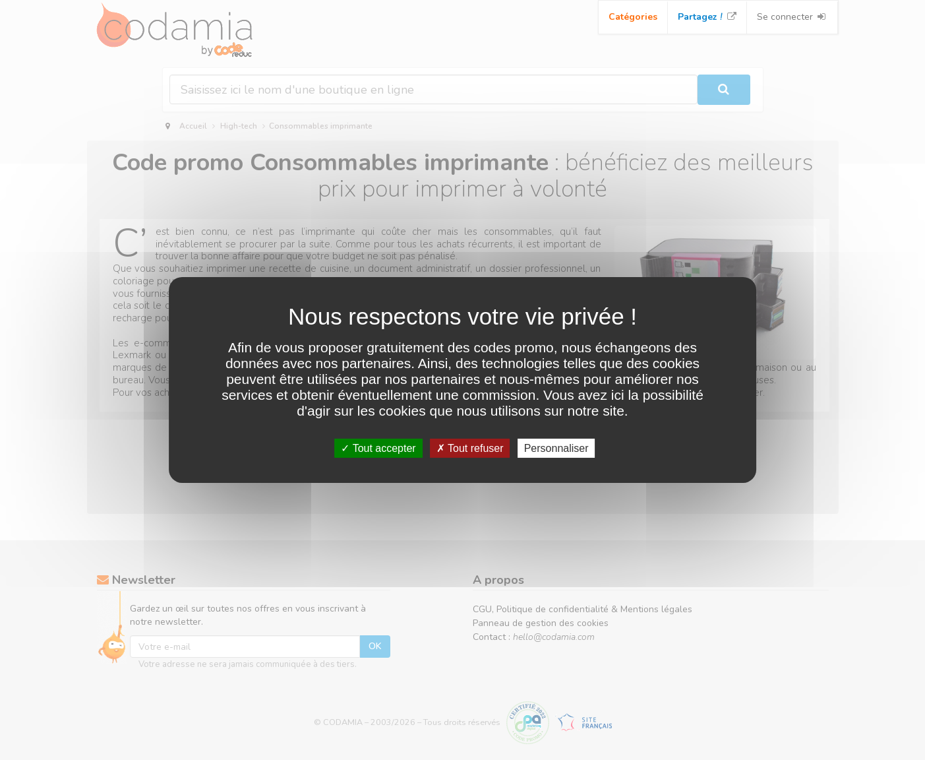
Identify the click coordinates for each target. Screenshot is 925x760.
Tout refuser (470, 448)
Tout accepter (378, 448)
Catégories (633, 17)
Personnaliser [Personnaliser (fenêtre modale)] (556, 448)
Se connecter (792, 17)
